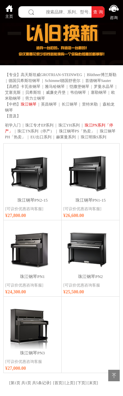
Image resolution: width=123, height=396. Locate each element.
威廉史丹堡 (56, 92)
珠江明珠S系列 (94, 137)
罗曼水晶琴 (103, 86)
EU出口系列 (41, 137)
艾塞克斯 (13, 92)
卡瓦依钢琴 (30, 86)
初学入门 (13, 125)
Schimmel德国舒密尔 (63, 80)
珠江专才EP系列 (39, 125)
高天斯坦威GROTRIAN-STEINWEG (51, 74)
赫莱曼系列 (66, 137)
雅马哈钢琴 (55, 86)
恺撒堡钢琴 (79, 86)
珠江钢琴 (28, 104)
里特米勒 (90, 104)
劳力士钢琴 (35, 98)
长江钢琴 (69, 104)
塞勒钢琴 (99, 92)
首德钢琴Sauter (98, 80)
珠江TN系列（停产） (35, 131)
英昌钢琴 (49, 104)
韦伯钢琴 (78, 92)
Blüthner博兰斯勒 (101, 74)
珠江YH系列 (69, 125)
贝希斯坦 (33, 92)
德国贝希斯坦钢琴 (24, 80)
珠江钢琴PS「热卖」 (77, 131)
